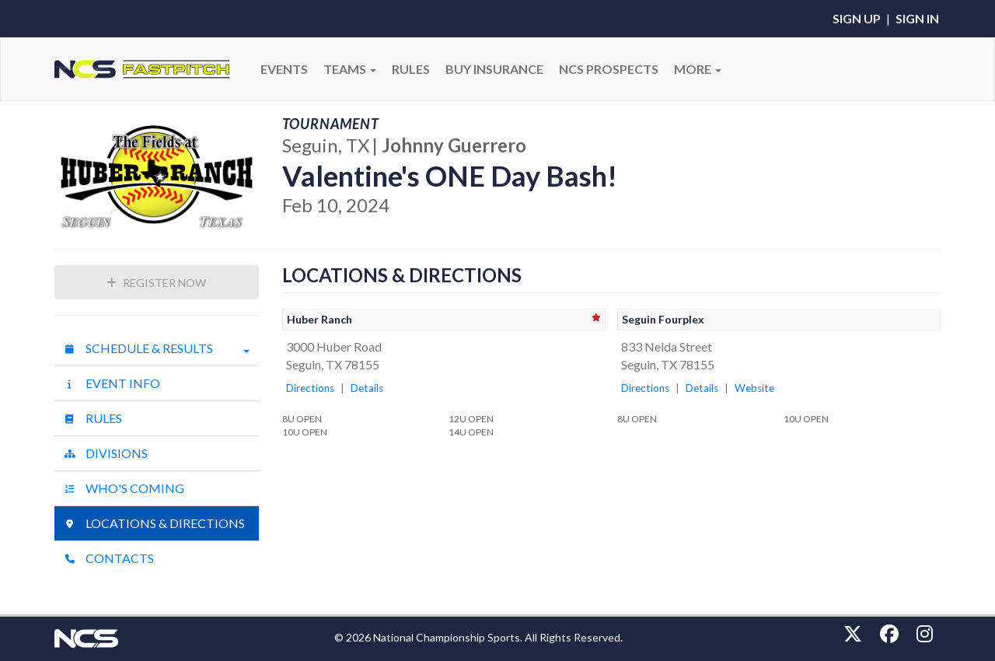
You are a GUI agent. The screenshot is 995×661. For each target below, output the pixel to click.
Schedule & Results (157, 348)
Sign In (917, 18)
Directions (310, 388)
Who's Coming (124, 488)
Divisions (106, 453)
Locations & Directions (154, 523)
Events (284, 68)
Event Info (112, 383)
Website (754, 388)
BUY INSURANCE (494, 68)
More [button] (697, 68)
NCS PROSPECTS (608, 68)
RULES (411, 68)
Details (367, 388)
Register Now (156, 282)
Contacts (109, 558)
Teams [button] (349, 68)
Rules (93, 418)
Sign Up (857, 18)
